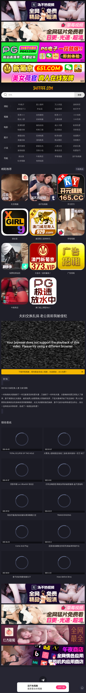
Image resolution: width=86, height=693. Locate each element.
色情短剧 (39, 160)
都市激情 (21, 146)
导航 (6, 158)
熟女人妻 (21, 119)
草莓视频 (58, 156)
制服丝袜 (21, 129)
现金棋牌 (58, 109)
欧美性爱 (76, 125)
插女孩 (21, 156)
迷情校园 (21, 150)
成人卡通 (58, 125)
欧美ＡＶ (58, 115)
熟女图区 (58, 140)
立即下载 (61, 687)
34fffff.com (43, 88)
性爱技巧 (76, 150)
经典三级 (39, 129)
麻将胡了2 (21, 109)
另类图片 (76, 140)
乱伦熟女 (58, 129)
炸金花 (39, 109)
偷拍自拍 (39, 125)
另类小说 (39, 150)
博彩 (6, 106)
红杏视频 (21, 160)
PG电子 (21, 104)
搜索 (79, 95)
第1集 (5, 379)
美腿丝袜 (21, 140)
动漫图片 (76, 135)
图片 (6, 137)
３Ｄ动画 (76, 115)
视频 (6, 116)
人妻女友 (58, 146)
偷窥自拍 (21, 135)
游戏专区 (76, 104)
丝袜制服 (39, 119)
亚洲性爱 (21, 125)
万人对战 (58, 104)
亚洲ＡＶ (21, 115)
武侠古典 (76, 146)
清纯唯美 (39, 140)
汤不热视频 (76, 156)
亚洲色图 (39, 135)
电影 (6, 127)
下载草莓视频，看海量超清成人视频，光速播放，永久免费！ (51, 371)
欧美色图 (58, 135)
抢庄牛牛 (76, 109)
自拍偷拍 (39, 115)
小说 (6, 147)
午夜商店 (39, 156)
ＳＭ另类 (76, 119)
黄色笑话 (58, 150)
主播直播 (58, 119)
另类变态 (76, 129)
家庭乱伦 (39, 146)
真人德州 (39, 104)
